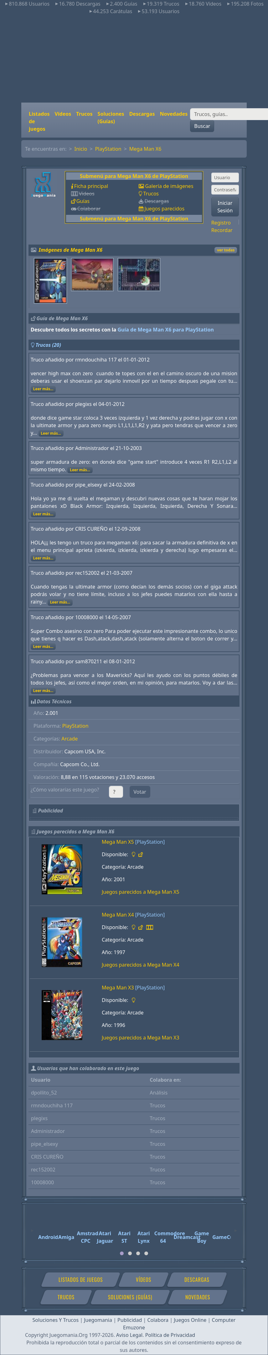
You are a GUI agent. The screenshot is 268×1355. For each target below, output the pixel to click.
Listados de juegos (39, 121)
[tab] (122, 1253)
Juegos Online (190, 1320)
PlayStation (108, 148)
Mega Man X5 (118, 841)
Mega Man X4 (118, 914)
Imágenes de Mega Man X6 (71, 249)
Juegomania (98, 1320)
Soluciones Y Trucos (56, 1320)
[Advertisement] (134, 59)
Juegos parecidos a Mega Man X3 (140, 1037)
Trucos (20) (48, 344)
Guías (83, 201)
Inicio (81, 148)
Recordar (222, 230)
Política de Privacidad (170, 1335)
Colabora (157, 1320)
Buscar (202, 126)
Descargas (142, 113)
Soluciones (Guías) (111, 117)
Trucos (84, 113)
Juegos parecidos (164, 208)
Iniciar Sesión (225, 207)
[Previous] (32, 1227)
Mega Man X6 (145, 148)
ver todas (225, 250)
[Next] (236, 1227)
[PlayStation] (150, 841)
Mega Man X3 (118, 987)
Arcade (69, 738)
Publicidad (129, 1320)
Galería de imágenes (169, 186)
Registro (221, 222)
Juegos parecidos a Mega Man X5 (140, 891)
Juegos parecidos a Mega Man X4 (140, 964)
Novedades (174, 113)
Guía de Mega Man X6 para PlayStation (166, 329)
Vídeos (62, 113)
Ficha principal (91, 186)
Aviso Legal (129, 1335)
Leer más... (43, 389)
